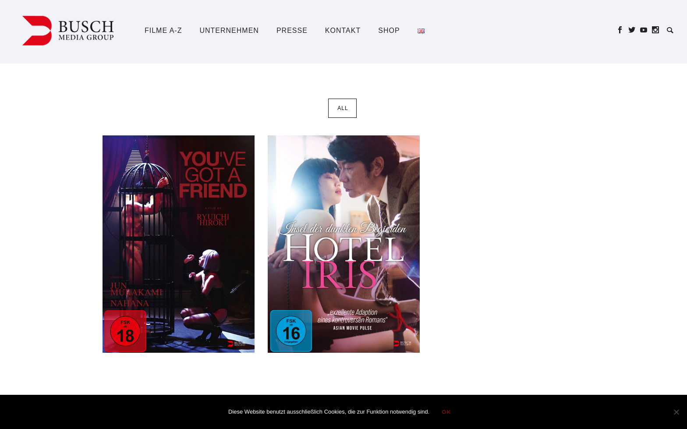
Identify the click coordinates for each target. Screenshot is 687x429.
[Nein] (676, 412)
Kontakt (343, 30)
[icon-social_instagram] (655, 30)
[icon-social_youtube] (646, 30)
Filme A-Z (163, 30)
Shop (389, 30)
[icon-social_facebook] (622, 30)
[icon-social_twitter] (634, 30)
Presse (292, 30)
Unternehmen (229, 30)
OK (446, 411)
